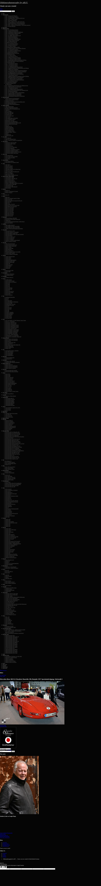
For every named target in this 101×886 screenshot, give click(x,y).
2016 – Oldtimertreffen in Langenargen (13, 93)
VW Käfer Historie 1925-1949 (11, 593)
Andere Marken (6, 105)
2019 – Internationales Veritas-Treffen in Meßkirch (15, 71)
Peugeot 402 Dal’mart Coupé (11, 522)
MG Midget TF (8, 461)
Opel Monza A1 (8, 499)
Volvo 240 (7, 618)
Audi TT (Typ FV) (9, 170)
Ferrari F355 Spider (9, 292)
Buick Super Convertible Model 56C (12, 344)
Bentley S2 (7, 190)
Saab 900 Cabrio (8, 578)
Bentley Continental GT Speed (11, 191)
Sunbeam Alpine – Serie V (10, 132)
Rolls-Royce (5, 565)
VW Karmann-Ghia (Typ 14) (11, 605)
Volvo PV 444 (8, 621)
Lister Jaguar (7, 117)
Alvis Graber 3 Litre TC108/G (11, 156)
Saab (4, 573)
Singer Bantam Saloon (9, 130)
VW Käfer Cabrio (8, 596)
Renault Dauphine (9, 564)
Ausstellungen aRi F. (7, 628)
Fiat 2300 (7, 311)
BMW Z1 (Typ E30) (9, 208)
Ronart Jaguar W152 (9, 129)
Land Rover (5, 411)
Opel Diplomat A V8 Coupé (11, 493)
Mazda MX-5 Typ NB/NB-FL (11, 121)
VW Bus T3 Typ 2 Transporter (11, 600)
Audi (4, 163)
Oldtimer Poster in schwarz (10, 662)
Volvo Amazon (8, 622)
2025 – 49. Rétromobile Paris (11, 41)
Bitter (4, 193)
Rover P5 (7, 570)
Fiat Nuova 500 (8, 318)
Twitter (4, 854)
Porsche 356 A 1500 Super (10, 529)
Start (4, 13)
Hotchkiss (5, 360)
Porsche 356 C (8, 530)
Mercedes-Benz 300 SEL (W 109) (12, 453)
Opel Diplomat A (8, 492)
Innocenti (4, 369)
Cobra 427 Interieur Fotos (10, 139)
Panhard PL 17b (8, 126)
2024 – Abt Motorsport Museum (11, 17)
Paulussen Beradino (9, 127)
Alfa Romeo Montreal (9, 148)
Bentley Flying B (8, 192)
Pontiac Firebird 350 (9, 347)
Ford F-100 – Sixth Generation (11, 334)
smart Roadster (8, 585)
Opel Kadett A (8, 494)
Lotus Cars (5, 412)
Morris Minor (8, 187)
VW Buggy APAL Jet (9, 613)
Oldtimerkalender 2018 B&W (11, 644)
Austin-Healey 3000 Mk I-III (11, 178)
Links (4, 654)
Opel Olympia (8, 509)
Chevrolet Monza (8, 235)
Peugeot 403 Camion (9, 521)
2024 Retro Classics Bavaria (11, 42)
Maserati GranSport (9, 421)
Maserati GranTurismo (10, 422)
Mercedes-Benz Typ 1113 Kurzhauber (13, 484)
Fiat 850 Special (8, 317)
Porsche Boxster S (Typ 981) (11, 554)
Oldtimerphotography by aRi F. (14, 2)
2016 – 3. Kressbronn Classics (11, 87)
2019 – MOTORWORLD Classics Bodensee (14, 74)
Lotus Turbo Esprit (9, 416)
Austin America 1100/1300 (10, 184)
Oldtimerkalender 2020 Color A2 (12, 636)
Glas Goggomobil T (9, 355)
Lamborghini (5, 397)
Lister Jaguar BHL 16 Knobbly (11, 118)
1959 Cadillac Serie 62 (10, 225)
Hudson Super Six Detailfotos (11, 366)
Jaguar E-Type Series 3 (10, 380)
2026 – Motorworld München (11, 15)
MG (3, 460)
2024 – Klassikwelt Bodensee (11, 44)
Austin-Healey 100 (9, 185)
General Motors (6, 337)
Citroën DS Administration (10, 260)
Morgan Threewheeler (9, 472)
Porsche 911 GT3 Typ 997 (10, 537)
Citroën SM (7, 263)
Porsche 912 (7, 548)
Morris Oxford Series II (10, 180)
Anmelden (5, 842)
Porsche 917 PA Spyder (10, 549)
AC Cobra (5, 136)
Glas (3, 349)
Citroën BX (7, 268)
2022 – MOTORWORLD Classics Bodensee (14, 61)
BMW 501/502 (8, 201)
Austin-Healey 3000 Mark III (11, 186)
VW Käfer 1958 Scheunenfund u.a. (12, 104)
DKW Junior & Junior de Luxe (11, 175)
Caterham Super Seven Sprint (11, 413)
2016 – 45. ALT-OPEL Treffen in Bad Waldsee (14, 92)
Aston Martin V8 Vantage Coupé (12, 162)
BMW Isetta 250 (8, 199)
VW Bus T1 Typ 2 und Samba (11, 598)
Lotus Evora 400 (8, 415)
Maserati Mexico (8, 425)
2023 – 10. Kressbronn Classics (11, 49)
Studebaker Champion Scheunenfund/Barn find (15, 101)
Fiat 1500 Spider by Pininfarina (11, 301)
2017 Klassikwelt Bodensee (11, 82)
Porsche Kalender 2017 (10, 648)
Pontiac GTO (8, 348)
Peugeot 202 (7, 526)
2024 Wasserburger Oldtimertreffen (12, 47)
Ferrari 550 (7, 285)
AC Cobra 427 (8, 137)
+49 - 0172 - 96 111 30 (4, 837)
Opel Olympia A (8, 511)
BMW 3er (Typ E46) (9, 212)
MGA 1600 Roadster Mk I (10, 463)
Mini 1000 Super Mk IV (10, 466)
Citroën (4, 255)
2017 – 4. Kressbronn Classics (11, 81)
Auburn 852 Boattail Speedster (11, 107)
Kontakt (4, 665)
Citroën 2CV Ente (9, 264)
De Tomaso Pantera (9, 275)
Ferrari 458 (7, 283)
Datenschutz (5, 666)
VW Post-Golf (8, 608)
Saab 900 (7, 575)
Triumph (4, 586)
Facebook (5, 853)
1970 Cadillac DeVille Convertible (12, 226)
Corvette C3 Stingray (9, 239)
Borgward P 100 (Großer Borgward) (12, 219)
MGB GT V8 (8, 464)
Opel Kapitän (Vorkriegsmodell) (11, 508)
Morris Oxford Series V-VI (10, 182)
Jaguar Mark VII (8, 390)
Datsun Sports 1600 (9, 270)
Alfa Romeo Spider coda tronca (11, 153)
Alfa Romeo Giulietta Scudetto (11, 150)
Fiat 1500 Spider (8, 300)
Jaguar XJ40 (7, 376)
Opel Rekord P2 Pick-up (10, 504)
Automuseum (5, 14)
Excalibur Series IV (9, 277)
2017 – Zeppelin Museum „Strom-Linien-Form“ (15, 22)
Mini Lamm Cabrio (9, 468)
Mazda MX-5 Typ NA (9, 120)
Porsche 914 (7, 540)
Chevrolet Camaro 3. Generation (12, 232)
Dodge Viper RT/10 (9, 250)
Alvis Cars (5, 154)
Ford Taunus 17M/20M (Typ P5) (12, 325)
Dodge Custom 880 (9, 248)
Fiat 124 (7, 298)
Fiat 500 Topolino (8, 314)
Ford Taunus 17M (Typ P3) (10, 323)
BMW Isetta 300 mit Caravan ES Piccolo (13, 200)
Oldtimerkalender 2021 (10, 635)
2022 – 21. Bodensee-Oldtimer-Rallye (13, 58)
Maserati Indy (8, 429)
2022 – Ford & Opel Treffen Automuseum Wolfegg (15, 60)
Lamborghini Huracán (9, 403)
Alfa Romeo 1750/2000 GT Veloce (12, 149)
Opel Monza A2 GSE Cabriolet (11, 500)
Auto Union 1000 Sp (9, 174)
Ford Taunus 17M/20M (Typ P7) (12, 327)
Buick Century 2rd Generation (11, 340)
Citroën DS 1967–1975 (10, 261)
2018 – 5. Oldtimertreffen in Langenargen (13, 78)
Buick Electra (8, 341)
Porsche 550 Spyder (9, 532)
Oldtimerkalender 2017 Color (11, 646)
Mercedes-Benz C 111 (9, 455)
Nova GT (7, 125)
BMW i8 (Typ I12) (9, 215)
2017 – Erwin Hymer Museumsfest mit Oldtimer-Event (16, 85)
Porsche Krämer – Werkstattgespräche (13, 543)
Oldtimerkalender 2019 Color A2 (12, 641)
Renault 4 (7, 562)
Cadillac (4, 224)
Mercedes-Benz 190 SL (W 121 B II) (12, 442)
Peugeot (4, 518)
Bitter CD (7, 194)
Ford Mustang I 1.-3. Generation (12, 335)
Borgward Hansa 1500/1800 (11, 218)
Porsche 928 (7, 553)
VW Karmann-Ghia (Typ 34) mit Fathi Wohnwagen (15, 604)
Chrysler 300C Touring (10, 253)
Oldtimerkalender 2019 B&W (11, 642)
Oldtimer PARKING (9, 659)
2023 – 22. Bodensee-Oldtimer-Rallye (13, 50)
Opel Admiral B (8, 506)
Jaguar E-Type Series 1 (10, 382)
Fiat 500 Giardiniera (9, 313)
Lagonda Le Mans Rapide (10, 396)
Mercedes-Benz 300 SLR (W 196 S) (12, 441)
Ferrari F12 (7, 290)
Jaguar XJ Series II (9, 378)
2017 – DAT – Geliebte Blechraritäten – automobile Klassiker (13, 631)
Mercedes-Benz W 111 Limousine (12, 448)
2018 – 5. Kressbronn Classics (11, 75)
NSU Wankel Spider (9, 479)
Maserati (4, 419)
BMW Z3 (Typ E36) (9, 210)
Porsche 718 (7, 533)
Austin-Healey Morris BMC (8, 176)
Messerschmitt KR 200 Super (11, 124)
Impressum (5, 668)
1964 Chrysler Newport (10, 243)
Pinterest (4, 856)
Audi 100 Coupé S (9, 165)
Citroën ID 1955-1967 (9, 262)
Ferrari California (8, 287)
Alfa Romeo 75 (8, 144)
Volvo (4, 615)
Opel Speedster (8, 505)
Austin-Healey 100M (9, 177)
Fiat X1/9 (7, 306)
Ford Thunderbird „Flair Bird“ (11, 332)
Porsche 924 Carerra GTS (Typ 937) (12, 541)
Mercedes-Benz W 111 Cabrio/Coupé (13, 449)
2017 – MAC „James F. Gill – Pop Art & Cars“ (15, 21)
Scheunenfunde (6, 97)
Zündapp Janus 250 (9, 135)
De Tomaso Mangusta (9, 273)
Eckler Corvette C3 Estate (10, 241)
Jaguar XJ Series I (9, 379)
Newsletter (5, 27)
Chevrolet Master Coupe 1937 (11, 233)
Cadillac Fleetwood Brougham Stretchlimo (14, 228)
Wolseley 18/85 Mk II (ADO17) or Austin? (14, 183)
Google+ (4, 855)
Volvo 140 (7, 616)
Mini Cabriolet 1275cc (9, 469)
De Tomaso (5, 272)
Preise (4, 663)
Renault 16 (7, 561)
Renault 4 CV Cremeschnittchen (11, 563)
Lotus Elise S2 (8, 414)
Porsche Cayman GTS (9, 556)
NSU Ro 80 (7, 475)
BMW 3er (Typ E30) (9, 207)
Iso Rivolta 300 (8, 114)
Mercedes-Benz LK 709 (10, 486)
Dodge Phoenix (8, 249)
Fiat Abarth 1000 (8, 303)
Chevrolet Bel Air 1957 (10, 230)
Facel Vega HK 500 (9, 113)
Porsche (4, 527)
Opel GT (7, 507)
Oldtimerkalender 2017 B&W (11, 647)
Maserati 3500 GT (9, 420)
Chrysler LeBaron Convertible (11, 254)
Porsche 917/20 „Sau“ (9, 550)
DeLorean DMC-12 (9, 112)
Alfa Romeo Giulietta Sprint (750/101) (13, 151)
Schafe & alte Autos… (9, 100)
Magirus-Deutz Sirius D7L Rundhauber (13, 483)
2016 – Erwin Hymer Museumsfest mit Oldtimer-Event (16, 90)
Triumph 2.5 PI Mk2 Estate (10, 587)
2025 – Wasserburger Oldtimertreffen (13, 39)
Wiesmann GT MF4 (9, 626)
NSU (4, 473)
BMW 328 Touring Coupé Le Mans (12, 198)
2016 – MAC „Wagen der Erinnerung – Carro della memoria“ (18, 25)
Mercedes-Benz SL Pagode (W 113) (12, 451)
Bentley (4, 189)
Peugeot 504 (7, 519)
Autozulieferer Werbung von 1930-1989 (13, 656)
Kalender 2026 (6, 634)
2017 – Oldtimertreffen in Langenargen (13, 86)
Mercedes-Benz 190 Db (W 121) (12, 444)
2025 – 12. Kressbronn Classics (11, 34)
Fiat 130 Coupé (8, 308)
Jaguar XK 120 (8, 386)
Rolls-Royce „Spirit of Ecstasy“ (11, 568)
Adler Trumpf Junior (9, 106)
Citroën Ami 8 (8, 258)
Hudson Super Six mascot (10, 368)
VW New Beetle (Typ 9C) (10, 614)
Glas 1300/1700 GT (9, 351)
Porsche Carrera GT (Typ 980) (11, 555)
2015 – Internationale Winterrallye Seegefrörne (15, 96)
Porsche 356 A (8, 528)
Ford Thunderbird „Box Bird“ (11, 333)
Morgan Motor (6, 470)
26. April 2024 (3, 675)
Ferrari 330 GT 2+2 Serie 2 (10, 282)
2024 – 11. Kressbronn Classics (11, 43)
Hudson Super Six (9, 364)
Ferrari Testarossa (8, 294)
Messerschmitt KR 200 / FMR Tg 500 (13, 122)
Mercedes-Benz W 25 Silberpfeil (12, 435)
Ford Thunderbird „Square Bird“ (12, 330)
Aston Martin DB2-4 (9, 161)
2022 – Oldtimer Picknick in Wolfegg (13, 57)
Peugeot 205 (7, 523)
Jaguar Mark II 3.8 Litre (10, 384)
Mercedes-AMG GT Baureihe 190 (12, 432)
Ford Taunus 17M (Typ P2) (10, 322)
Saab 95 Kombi (8, 576)
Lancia (4, 406)
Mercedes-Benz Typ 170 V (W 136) (12, 434)
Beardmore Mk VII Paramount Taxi (12, 108)
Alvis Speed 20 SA (9, 155)
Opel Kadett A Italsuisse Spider (11, 496)
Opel (4, 487)
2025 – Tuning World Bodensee (11, 37)
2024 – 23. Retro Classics (10, 46)
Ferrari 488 (7, 284)
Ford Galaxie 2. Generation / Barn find (13, 336)
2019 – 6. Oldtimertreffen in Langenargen (13, 72)
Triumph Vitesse (8, 589)
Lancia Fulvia (8, 410)
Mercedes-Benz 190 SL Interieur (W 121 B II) (14, 443)
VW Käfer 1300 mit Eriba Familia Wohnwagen (15, 597)
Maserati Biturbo (8, 428)
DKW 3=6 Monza (9, 172)
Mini (4, 465)
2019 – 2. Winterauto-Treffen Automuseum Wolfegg (16, 70)
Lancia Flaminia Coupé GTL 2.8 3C (12, 407)
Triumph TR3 (8, 591)
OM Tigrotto (7, 482)
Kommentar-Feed (6, 845)
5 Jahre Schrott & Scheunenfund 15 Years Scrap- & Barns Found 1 (12, 99)
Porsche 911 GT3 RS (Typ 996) (11, 536)
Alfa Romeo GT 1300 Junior (11, 147)
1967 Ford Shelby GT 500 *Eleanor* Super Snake (15, 320)
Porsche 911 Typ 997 (9, 539)
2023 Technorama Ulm (10, 54)
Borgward (5, 217)
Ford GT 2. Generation (10, 321)
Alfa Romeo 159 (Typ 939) (10, 142)
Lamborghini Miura (9, 404)
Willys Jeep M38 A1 (9, 393)
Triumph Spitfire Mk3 (9, 590)
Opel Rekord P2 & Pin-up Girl (11, 513)
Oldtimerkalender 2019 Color (11, 640)
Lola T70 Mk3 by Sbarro (10, 119)
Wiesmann (5, 625)
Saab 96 (6, 577)
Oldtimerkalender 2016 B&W (11, 649)
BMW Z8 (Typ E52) (9, 214)
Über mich (5, 664)
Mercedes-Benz (6, 430)
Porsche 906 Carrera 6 (9, 534)
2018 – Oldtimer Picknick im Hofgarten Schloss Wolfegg (17, 76)
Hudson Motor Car (6, 363)
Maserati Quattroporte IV (10, 427)
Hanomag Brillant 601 (9, 357)
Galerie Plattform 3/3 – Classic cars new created (15, 629)
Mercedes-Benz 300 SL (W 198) (12, 440)
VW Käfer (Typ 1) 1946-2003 (11, 594)
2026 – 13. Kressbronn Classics (11, 29)
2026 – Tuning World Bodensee (11, 31)
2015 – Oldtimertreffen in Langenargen (13, 94)
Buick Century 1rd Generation (11, 339)
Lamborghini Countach (10, 399)
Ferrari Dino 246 (8, 289)
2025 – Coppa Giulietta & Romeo (12, 40)
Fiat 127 (7, 299)
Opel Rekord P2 (8, 512)
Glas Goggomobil (8, 354)
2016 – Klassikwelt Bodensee (11, 91)
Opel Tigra (7, 516)
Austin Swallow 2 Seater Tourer (11, 391)
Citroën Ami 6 (8, 257)
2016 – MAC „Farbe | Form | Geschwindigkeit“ (15, 24)
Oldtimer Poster (6, 655)
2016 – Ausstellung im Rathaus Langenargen (14, 633)
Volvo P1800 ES (8, 620)
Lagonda (4, 394)
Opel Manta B (8, 498)
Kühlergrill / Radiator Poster (11, 657)
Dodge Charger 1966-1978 (10, 246)
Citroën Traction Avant (10, 256)
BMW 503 (7, 197)
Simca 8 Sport (8, 580)
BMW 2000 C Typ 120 (10, 204)
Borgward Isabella (9, 222)
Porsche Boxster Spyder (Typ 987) (12, 542)
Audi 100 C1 (7, 164)
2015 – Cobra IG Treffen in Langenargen (13, 140)
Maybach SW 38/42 (9, 437)
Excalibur (5, 276)
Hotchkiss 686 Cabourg (10, 361)
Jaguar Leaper (8, 387)
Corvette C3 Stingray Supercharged (12, 240)
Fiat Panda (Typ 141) (9, 305)
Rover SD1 (7, 572)
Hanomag (5, 356)
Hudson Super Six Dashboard (11, 365)
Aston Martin (5, 160)
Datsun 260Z (7, 271)
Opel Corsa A (8, 491)
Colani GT (7, 110)
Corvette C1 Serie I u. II (10, 236)
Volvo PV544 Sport (9, 623)
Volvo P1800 (7, 619)
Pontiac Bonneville (9, 346)
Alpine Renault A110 (9, 559)
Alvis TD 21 (7, 158)
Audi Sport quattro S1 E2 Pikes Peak (12, 169)
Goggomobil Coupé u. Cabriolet (11, 350)
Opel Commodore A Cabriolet (11, 490)
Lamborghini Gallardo (9, 401)
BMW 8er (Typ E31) (9, 213)
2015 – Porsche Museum (10, 26)
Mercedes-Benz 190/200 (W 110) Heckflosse (14, 450)
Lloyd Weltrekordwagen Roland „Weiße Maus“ (15, 221)
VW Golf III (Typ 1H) (9, 609)
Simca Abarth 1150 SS (9, 582)
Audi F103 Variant (9, 168)
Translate (8, 750)
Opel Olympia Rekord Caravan (11, 501)
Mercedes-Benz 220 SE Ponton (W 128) (13, 447)
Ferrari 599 (7, 286)
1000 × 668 (2, 676)
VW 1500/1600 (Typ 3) (10, 601)
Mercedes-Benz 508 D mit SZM (11, 485)
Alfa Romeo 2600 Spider (10, 143)
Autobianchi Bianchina (10, 297)
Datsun (4, 269)
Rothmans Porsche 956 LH (10, 557)
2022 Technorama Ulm (10, 62)
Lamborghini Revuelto (9, 405)
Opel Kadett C (8, 497)
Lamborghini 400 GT (9, 398)
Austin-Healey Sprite (9, 179)
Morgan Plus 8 (8, 471)
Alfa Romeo (5, 141)
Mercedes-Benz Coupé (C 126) (11, 458)
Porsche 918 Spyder (9, 551)
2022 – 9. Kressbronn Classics (11, 56)
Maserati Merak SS (9, 423)
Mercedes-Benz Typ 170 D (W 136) (12, 439)
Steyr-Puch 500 (8, 307)
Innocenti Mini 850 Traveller (11, 370)
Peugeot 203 (7, 525)
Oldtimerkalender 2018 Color (11, 643)
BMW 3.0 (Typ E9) (9, 211)
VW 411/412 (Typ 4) (9, 602)
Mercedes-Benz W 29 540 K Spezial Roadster (14, 436)
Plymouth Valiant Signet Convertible (12, 251)
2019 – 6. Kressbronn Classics (11, 65)
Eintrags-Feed (5, 843)
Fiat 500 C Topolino (9, 312)
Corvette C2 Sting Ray (9, 237)
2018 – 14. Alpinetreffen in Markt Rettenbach (14, 79)
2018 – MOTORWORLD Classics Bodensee (14, 77)
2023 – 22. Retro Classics (10, 55)
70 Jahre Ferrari (8, 279)
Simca (4, 579)
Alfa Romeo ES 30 (9, 146)
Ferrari (4, 278)
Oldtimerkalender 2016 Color (11, 650)
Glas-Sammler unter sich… (10, 103)
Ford (4, 319)
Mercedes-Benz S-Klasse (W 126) (12, 457)
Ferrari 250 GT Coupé (9, 280)
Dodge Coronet (8, 247)
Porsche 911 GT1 (8, 547)
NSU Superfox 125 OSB (10, 478)
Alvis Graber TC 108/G (10, 157)
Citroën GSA (8, 267)
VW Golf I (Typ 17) (9, 606)
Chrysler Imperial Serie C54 (11, 244)
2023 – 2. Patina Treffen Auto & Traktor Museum (15, 48)
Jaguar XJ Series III (9, 377)
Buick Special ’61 (9, 343)
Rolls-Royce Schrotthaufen (10, 566)
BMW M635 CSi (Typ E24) (11, 206)
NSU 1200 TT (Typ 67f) (10, 477)
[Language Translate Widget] (5, 749)
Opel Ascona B (8, 489)
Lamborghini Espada (9, 400)
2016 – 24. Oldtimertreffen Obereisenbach (14, 89)
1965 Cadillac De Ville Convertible (12, 227)
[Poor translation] (5, 867)
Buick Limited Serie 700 (10, 342)
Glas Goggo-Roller (9, 353)
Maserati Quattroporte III (10, 426)
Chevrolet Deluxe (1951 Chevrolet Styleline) (14, 234)
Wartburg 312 (8, 134)
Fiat (3, 296)
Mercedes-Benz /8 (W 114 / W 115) (12, 454)
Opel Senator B (8, 514)
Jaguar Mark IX (8, 389)
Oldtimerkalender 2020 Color (11, 639)
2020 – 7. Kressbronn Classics (11, 64)
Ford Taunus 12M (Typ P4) (10, 328)
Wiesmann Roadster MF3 (10, 627)
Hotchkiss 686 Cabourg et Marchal (12, 362)
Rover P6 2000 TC (9, 571)
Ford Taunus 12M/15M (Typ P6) (12, 326)
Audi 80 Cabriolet (9, 167)
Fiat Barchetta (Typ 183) (10, 304)
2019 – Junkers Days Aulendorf (11, 69)
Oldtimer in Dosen (9, 658)
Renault (4, 558)
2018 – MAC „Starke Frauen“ (11, 19)
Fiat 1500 (7, 310)
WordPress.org (6, 846)
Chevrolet (5, 229)
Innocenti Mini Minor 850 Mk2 (11, 371)
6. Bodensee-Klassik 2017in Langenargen (10, 84)
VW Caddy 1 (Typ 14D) (10, 607)
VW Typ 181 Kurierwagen (10, 611)
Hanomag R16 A (8, 358)
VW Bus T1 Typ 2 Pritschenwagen (12, 599)
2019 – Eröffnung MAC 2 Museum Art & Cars (14, 18)
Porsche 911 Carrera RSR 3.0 (11, 544)
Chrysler (4, 242)
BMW (4, 196)
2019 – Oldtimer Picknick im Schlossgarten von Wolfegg (17, 68)
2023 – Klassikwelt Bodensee (11, 51)
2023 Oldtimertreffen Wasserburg (12, 53)
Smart (4, 584)
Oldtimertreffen (6, 28)
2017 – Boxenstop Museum (10, 20)
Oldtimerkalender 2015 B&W (11, 651)
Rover (4, 569)
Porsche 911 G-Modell (9, 546)
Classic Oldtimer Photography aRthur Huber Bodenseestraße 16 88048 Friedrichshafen (6, 834)
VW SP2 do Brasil (9, 612)
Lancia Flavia (8, 408)
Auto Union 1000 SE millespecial (12, 171)
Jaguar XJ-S (7, 373)
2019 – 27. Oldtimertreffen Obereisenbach (14, 67)
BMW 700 (7, 203)
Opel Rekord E (8, 503)
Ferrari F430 (7, 293)
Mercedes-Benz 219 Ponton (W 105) (12, 446)
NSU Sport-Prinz (8, 476)
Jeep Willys (5, 392)
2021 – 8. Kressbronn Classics (11, 63)
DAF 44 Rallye (8, 111)
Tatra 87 (7, 133)
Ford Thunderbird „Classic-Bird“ (12, 329)
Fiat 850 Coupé (8, 315)
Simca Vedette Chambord (10, 583)
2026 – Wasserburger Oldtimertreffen (13, 33)
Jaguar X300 (7, 375)
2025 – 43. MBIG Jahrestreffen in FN (13, 35)
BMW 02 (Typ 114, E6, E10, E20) (12, 205)
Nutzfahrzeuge (6, 480)
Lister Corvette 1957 (9, 115)
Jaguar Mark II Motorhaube (11, 383)
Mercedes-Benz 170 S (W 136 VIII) (12, 433)
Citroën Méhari (8, 265)
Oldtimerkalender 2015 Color (11, 652)
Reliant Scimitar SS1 (9, 128)
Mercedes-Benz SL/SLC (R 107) (12, 456)
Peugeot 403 (7, 520)
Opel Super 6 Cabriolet (10, 515)
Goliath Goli (7, 220)
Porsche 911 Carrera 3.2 (10, 535)
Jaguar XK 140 (8, 385)
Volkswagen (5, 592)
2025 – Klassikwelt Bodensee (11, 36)
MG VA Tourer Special (10, 462)
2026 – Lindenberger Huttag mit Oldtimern (14, 32)
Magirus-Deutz (6, 418)
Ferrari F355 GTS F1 (9, 291)
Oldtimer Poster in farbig (10, 661)
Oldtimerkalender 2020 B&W (11, 637)
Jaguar (4, 372)
